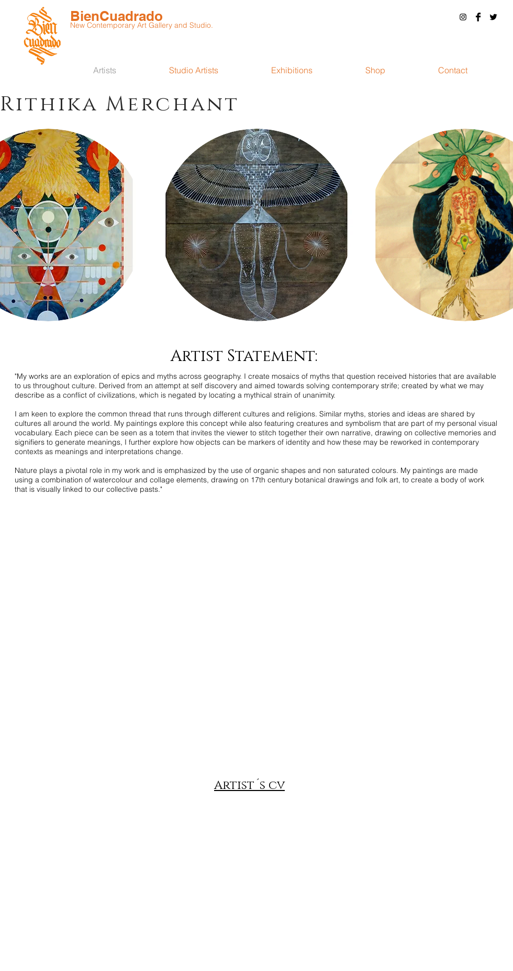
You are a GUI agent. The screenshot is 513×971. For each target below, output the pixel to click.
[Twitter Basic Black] (493, 17)
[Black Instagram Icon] (463, 17)
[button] (452, 70)
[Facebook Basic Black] (478, 17)
